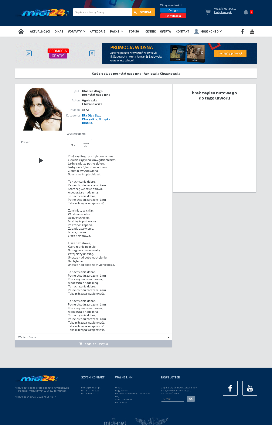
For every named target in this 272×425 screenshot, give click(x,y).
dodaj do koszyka (93, 343)
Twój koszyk (223, 12)
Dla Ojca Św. (91, 115)
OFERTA (165, 31)
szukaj (142, 12)
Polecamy (121, 402)
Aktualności (40, 31)
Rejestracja (173, 15)
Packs (116, 31)
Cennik (150, 31)
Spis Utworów (123, 399)
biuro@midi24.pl (91, 387)
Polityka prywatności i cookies (132, 393)
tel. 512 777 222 (90, 390)
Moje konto (208, 31)
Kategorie (97, 31)
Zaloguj (173, 10)
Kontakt (182, 31)
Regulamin (121, 390)
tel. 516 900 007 (91, 393)
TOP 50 (134, 31)
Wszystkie (89, 119)
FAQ (117, 396)
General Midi (85, 144)
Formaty (76, 31)
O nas (59, 31)
